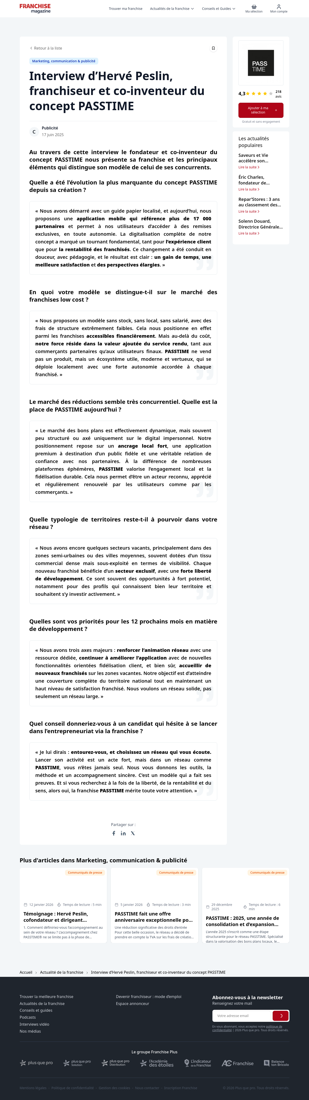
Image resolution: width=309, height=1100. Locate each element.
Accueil (26, 972)
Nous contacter (147, 1088)
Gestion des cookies (114, 1088)
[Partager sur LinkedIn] (123, 833)
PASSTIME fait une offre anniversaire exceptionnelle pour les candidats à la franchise (154, 919)
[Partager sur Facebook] (114, 833)
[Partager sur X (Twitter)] (133, 833)
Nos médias (30, 1031)
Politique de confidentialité (73, 1088)
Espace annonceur (132, 1003)
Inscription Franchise (180, 1088)
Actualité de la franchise (61, 972)
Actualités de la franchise (42, 1003)
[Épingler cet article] (213, 48)
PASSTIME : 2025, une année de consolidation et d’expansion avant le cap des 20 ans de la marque (242, 927)
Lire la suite (249, 167)
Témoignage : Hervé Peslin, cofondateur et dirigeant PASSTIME (56, 919)
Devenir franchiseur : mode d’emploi (149, 996)
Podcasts (28, 1017)
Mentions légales (33, 1088)
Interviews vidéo (34, 1024)
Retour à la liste (45, 48)
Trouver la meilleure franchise (46, 996)
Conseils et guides (36, 1010)
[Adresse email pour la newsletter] (242, 1016)
